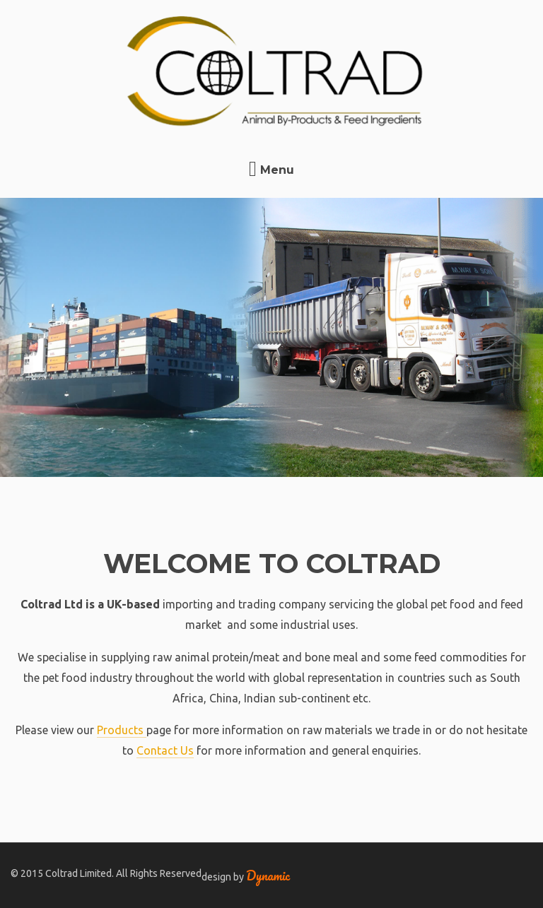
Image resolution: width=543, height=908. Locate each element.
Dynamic (268, 875)
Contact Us (165, 750)
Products (121, 730)
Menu (271, 170)
